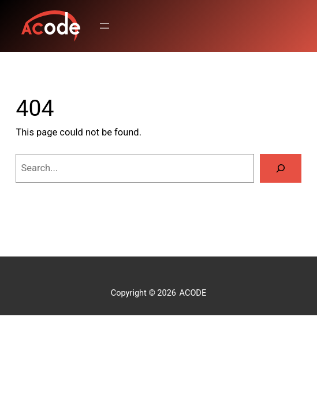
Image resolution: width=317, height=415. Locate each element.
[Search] (280, 168)
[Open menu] (104, 26)
